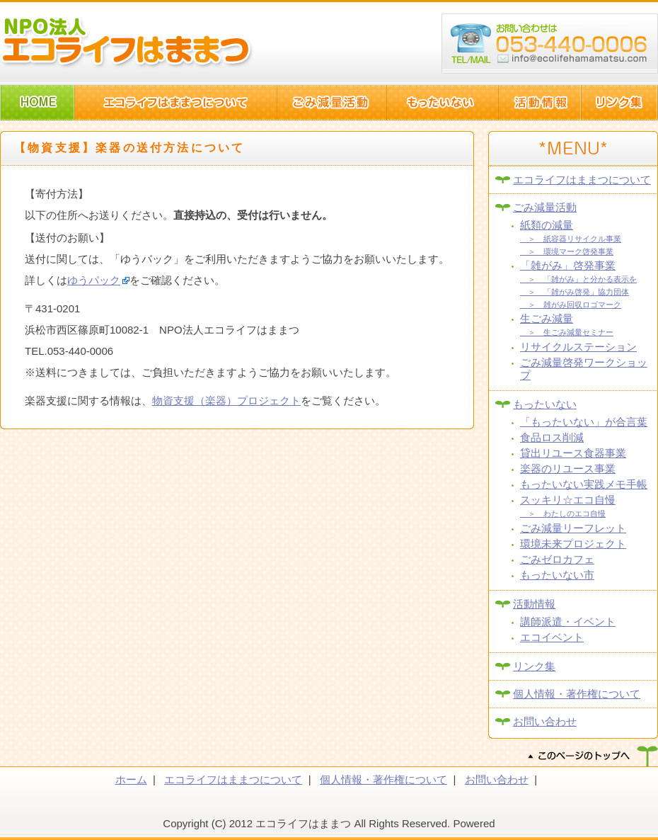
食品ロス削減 (552, 437)
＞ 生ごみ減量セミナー (566, 332)
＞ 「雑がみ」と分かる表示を (578, 279)
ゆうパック (93, 279)
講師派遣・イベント (568, 621)
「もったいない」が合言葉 (583, 422)
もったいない (545, 404)
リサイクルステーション (578, 347)
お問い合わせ (545, 721)
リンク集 (534, 666)
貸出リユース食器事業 (573, 453)
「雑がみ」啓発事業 (568, 265)
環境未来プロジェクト (573, 544)
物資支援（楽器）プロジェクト (226, 400)
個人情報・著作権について (576, 694)
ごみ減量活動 (545, 207)
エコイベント (552, 637)
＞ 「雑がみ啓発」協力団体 (574, 292)
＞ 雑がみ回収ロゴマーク (570, 304)
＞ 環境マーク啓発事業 (566, 251)
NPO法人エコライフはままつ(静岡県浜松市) (127, 42)
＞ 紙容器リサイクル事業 (570, 238)
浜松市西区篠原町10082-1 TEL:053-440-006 (549, 44)
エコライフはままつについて (582, 180)
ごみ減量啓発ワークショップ (583, 368)
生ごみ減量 (546, 318)
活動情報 (534, 604)
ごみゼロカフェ (557, 559)
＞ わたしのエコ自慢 (563, 513)
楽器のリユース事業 (568, 468)
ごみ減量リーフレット (573, 528)
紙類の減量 (546, 225)
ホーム (131, 779)
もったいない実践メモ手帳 (583, 484)
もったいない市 (557, 575)
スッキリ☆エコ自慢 (568, 500)
